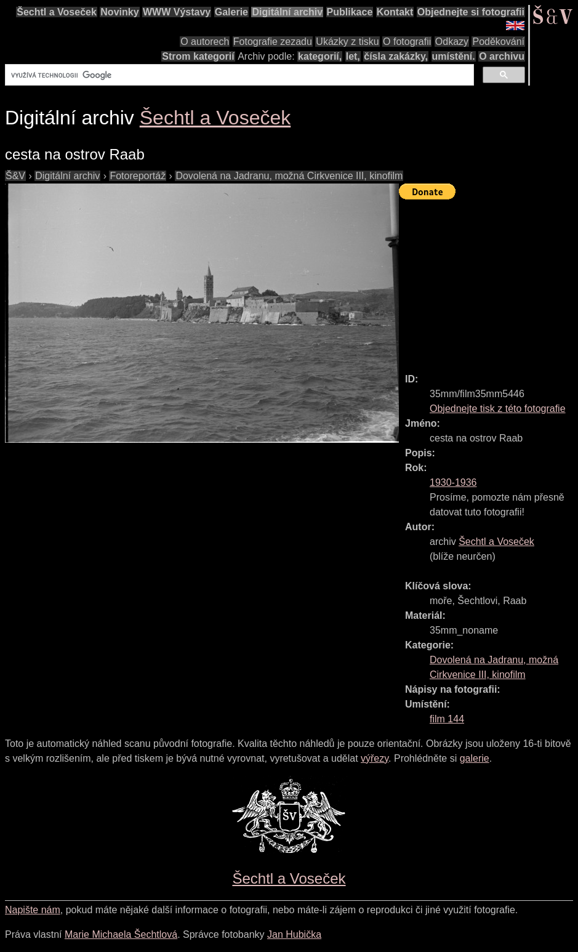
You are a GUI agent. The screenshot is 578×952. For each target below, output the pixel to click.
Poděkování (498, 41)
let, (353, 56)
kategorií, (320, 56)
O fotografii (407, 41)
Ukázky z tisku (347, 41)
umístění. (453, 56)
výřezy (374, 758)
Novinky (119, 12)
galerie (474, 758)
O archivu (501, 56)
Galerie (231, 12)
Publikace (350, 12)
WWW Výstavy (177, 12)
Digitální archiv (287, 12)
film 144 (447, 719)
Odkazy (451, 41)
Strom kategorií (198, 56)
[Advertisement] (488, 281)
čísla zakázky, (396, 56)
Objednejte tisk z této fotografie (498, 408)
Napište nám (32, 910)
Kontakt (395, 12)
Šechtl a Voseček (57, 12)
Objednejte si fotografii (470, 12)
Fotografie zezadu (272, 41)
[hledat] (238, 75)
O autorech (204, 41)
